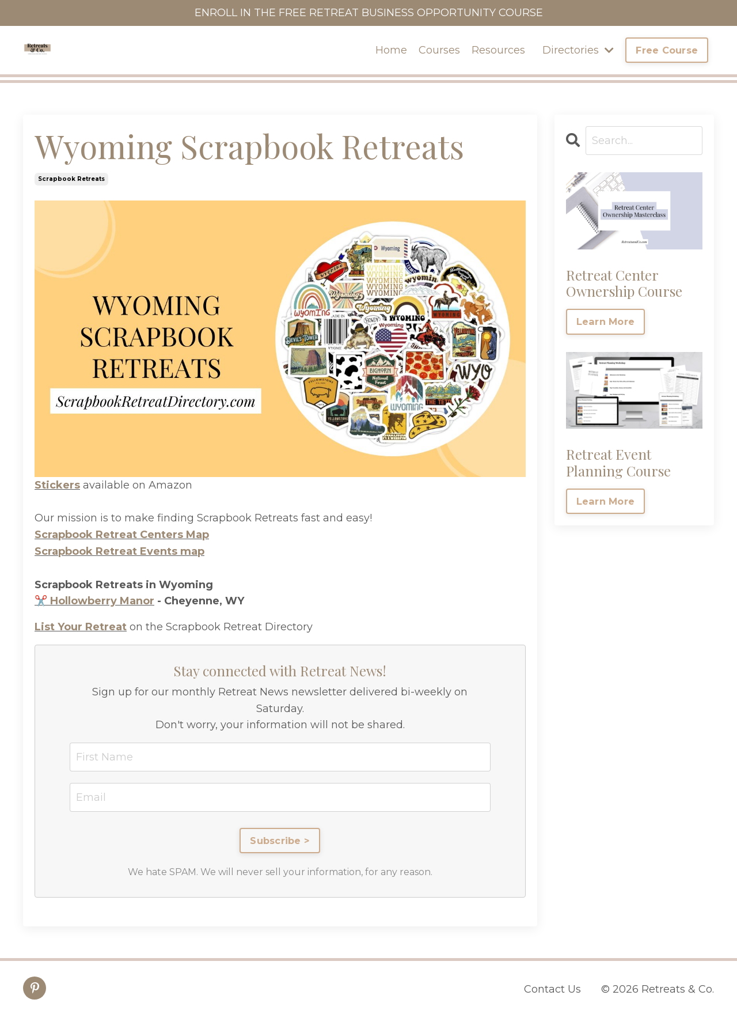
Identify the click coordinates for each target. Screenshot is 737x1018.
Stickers (57, 485)
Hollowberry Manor (102, 601)
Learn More (605, 321)
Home (391, 50)
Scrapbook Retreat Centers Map (122, 534)
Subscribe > (280, 840)
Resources (498, 50)
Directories (578, 50)
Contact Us (552, 989)
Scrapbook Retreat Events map (119, 551)
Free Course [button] (667, 50)
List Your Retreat (81, 626)
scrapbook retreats (71, 179)
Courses (439, 50)
